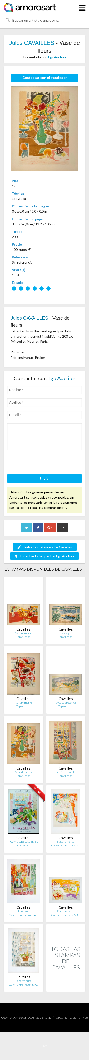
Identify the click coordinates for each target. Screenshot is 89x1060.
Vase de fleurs (23, 772)
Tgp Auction (56, 57)
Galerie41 (23, 845)
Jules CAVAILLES (31, 43)
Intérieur (23, 911)
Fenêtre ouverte (65, 772)
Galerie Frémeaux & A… (65, 845)
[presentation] (43, 463)
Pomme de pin (65, 911)
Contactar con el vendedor (44, 77)
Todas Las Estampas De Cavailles (44, 547)
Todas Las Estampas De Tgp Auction (44, 556)
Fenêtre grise (23, 980)
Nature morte (23, 633)
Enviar (44, 478)
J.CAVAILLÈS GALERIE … (23, 841)
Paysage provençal (65, 702)
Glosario (75, 1017)
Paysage (65, 633)
